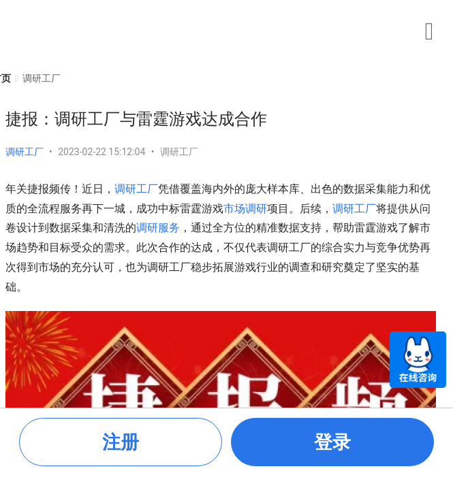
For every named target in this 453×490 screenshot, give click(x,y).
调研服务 (158, 227)
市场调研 (245, 208)
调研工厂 (24, 151)
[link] (41, 78)
